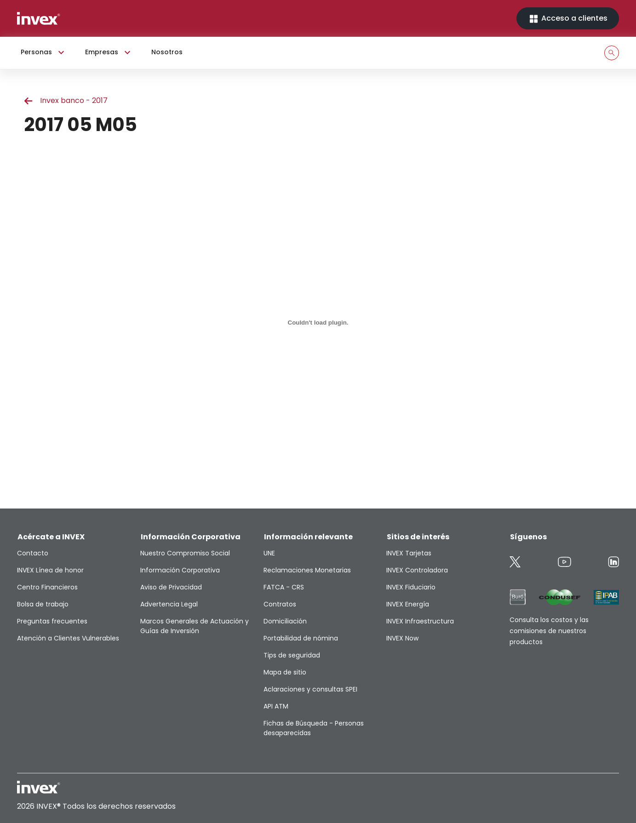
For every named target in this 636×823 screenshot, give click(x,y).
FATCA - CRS (284, 587)
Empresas (109, 52)
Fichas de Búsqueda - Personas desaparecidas (314, 728)
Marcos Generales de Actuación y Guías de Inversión (194, 626)
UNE (269, 553)
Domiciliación (285, 621)
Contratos (280, 604)
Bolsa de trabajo (43, 604)
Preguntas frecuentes (52, 621)
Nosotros (167, 52)
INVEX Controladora (417, 570)
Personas (44, 52)
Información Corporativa (180, 570)
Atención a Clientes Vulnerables (68, 638)
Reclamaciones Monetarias (307, 570)
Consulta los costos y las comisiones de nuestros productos (549, 630)
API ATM (276, 706)
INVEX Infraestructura (420, 621)
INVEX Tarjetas (408, 553)
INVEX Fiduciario (410, 587)
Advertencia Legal (169, 604)
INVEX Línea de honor (50, 570)
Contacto (32, 553)
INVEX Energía (407, 604)
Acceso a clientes (567, 18)
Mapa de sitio (285, 672)
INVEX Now (402, 638)
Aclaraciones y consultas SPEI (310, 689)
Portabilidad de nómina (301, 638)
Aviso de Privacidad (171, 587)
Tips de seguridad (292, 655)
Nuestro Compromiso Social (185, 553)
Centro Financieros (47, 587)
